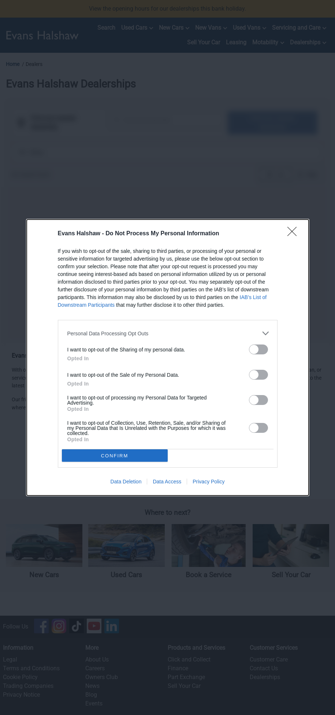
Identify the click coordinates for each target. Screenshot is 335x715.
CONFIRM (115, 455)
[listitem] (167, 333)
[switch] (258, 349)
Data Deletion (126, 481)
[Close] (294, 234)
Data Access (167, 481)
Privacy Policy (208, 481)
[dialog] (168, 357)
